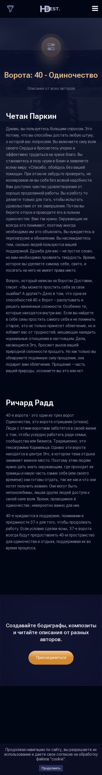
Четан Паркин (31, 116)
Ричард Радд (30, 402)
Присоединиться (51, 657)
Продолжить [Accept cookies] (50, 768)
